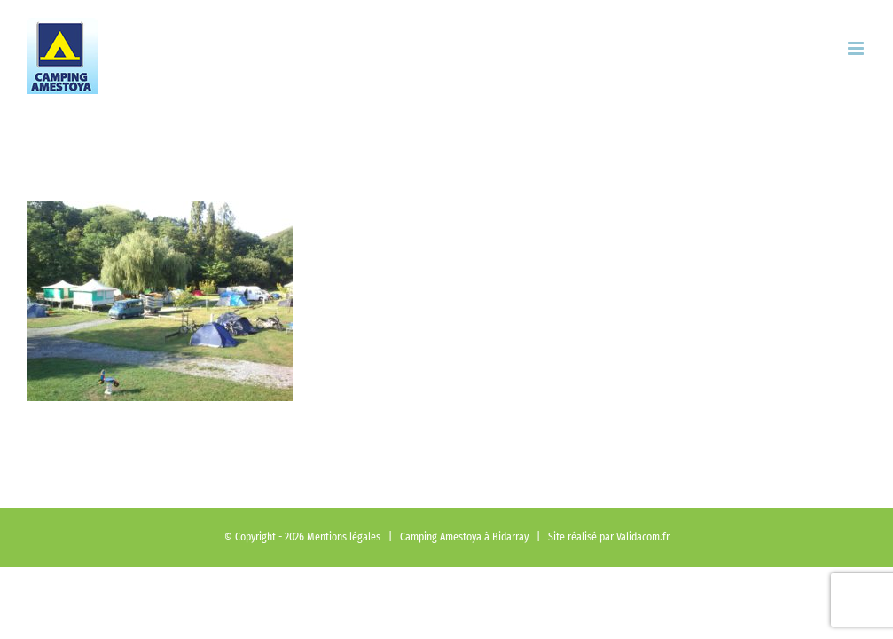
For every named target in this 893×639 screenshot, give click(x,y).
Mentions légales (343, 536)
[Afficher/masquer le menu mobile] (857, 48)
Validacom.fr (643, 536)
